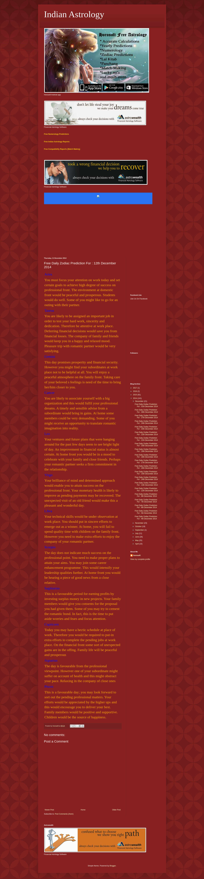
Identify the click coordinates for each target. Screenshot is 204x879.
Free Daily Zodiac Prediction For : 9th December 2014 (146, 495)
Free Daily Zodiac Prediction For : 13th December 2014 (146, 484)
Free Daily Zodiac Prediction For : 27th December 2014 (146, 416)
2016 (135, 391)
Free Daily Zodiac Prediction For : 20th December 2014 (146, 445)
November (139, 523)
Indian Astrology (74, 14)
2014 (135, 398)
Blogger (113, 866)
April (137, 544)
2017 (135, 388)
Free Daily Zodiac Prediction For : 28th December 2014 (146, 411)
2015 (135, 395)
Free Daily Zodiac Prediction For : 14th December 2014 (146, 478)
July (137, 533)
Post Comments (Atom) (64, 814)
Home (83, 810)
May (137, 540)
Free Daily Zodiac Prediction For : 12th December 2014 (146, 489)
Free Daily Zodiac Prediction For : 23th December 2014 (146, 428)
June (137, 537)
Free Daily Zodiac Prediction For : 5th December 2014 (146, 512)
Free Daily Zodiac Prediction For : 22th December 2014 (146, 433)
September (139, 530)
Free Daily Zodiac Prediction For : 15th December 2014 (146, 473)
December (139, 401)
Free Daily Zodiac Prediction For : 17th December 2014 (146, 461)
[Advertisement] (102, 232)
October (138, 526)
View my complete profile (140, 559)
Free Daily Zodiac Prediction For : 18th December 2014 (146, 456)
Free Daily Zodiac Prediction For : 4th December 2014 (146, 517)
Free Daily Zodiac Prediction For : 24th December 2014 (146, 422)
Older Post (116, 810)
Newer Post (49, 810)
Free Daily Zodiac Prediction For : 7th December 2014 (146, 501)
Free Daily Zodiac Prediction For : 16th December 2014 (146, 467)
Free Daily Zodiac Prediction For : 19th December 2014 (146, 450)
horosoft (137, 555)
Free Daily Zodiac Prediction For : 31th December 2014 (146, 405)
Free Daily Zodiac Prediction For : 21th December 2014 (146, 439)
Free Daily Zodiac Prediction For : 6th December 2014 (146, 506)
